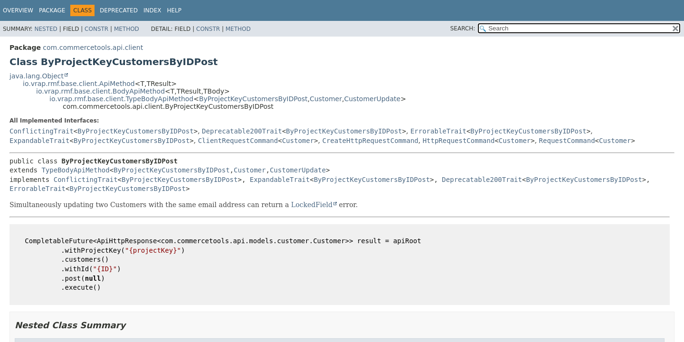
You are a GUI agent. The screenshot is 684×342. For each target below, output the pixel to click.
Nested (45, 29)
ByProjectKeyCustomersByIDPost (253, 99)
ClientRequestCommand (238, 140)
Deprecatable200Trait (242, 131)
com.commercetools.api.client (93, 47)
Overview (18, 10)
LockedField (311, 205)
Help (174, 10)
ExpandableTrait (39, 140)
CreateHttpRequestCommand (370, 140)
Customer (326, 99)
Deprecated (119, 10)
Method (126, 29)
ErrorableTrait (438, 131)
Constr (96, 29)
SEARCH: (462, 28)
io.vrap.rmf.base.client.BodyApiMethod (100, 91)
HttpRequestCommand (459, 140)
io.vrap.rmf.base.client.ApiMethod (79, 83)
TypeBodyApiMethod (75, 170)
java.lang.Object (37, 76)
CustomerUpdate (372, 99)
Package (52, 10)
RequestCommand (567, 140)
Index (152, 10)
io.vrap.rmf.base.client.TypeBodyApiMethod (121, 99)
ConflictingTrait (42, 131)
